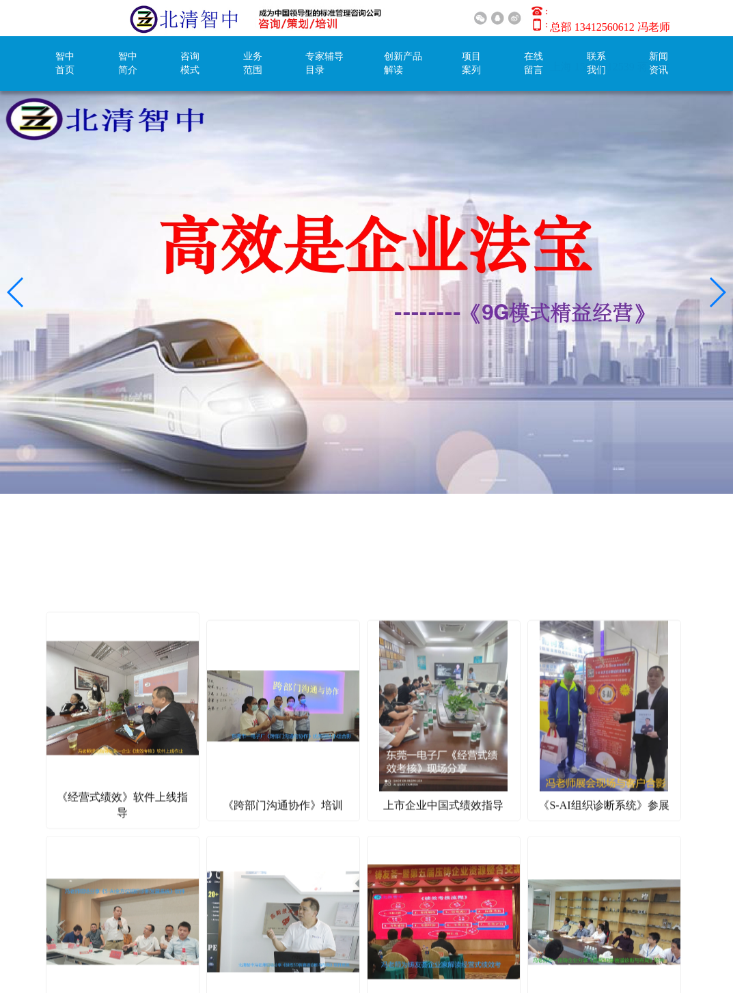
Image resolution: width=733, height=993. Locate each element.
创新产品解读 (403, 63)
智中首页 (64, 63)
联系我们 (596, 63)
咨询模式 (189, 63)
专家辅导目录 (324, 63)
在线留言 (533, 63)
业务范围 (252, 63)
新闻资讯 (658, 63)
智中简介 (127, 63)
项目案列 (471, 63)
